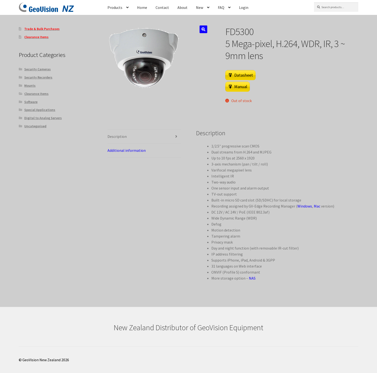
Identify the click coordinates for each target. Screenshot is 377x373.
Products (114, 7)
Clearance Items (36, 94)
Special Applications (39, 110)
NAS (252, 278)
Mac (317, 206)
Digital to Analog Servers (43, 118)
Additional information (126, 150)
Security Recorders (38, 77)
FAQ (221, 7)
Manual (240, 86)
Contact (162, 7)
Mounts (30, 85)
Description (117, 136)
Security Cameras (37, 69)
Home (142, 7)
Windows (304, 206)
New (199, 7)
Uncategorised (35, 126)
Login (243, 7)
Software (31, 102)
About (182, 7)
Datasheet (243, 75)
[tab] (144, 137)
